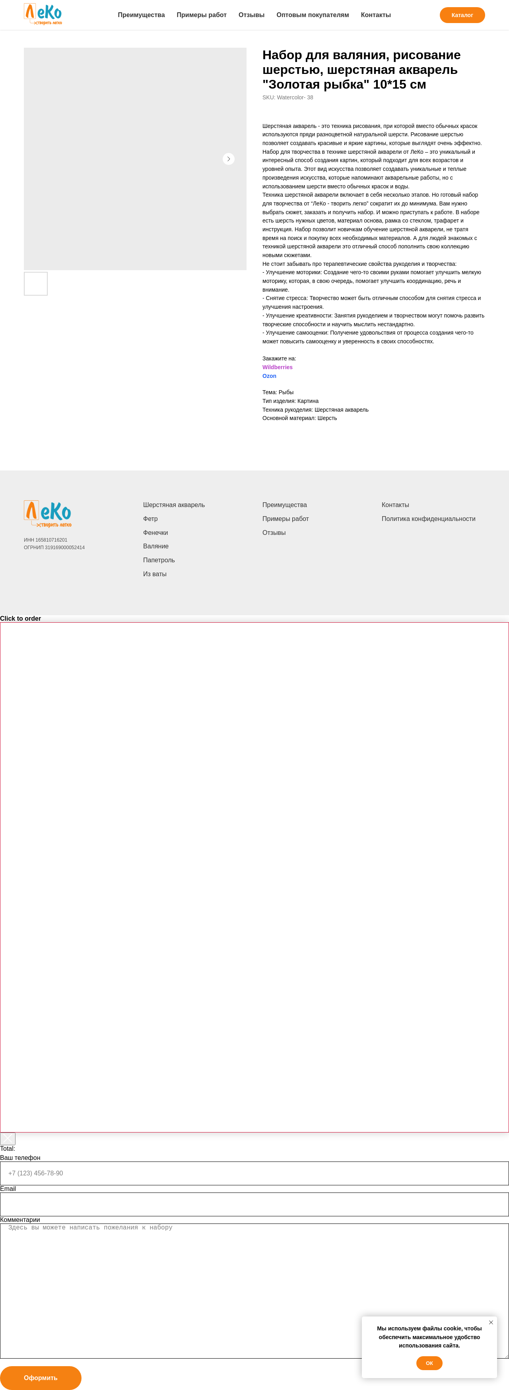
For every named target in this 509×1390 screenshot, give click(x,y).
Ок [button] (429, 1363)
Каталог (462, 15)
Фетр (150, 518)
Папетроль (159, 560)
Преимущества (141, 15)
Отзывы (251, 15)
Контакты (376, 15)
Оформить (41, 1378)
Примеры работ (202, 15)
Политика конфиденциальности (429, 518)
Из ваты (155, 574)
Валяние (156, 546)
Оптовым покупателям (312, 15)
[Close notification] (491, 1322)
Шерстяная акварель (174, 504)
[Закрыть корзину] (8, 1139)
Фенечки (155, 532)
